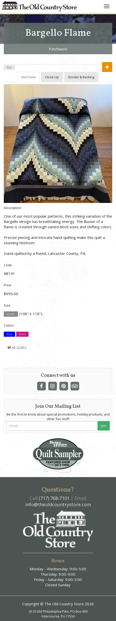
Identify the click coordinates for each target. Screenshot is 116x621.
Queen (11, 314)
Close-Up (52, 77)
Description (12, 207)
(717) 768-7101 (54, 498)
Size (7, 305)
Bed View (28, 77)
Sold (9, 67)
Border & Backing (81, 77)
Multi (22, 334)
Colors (9, 325)
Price (7, 285)
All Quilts (17, 347)
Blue (9, 334)
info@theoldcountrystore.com (58, 504)
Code (8, 265)
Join (103, 425)
